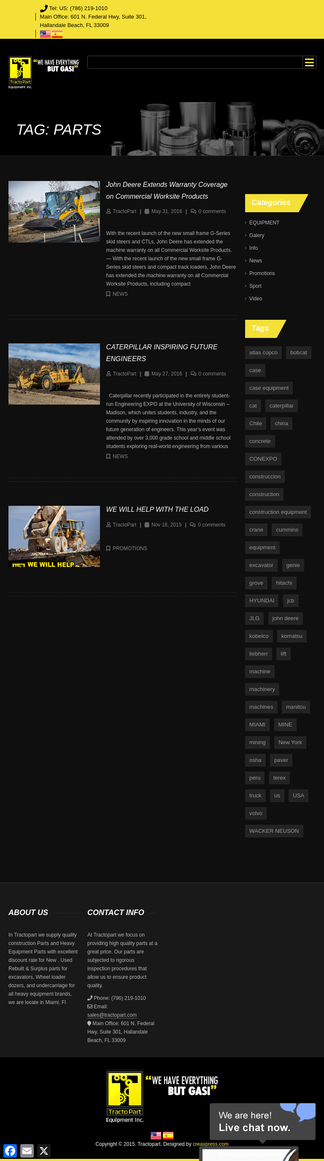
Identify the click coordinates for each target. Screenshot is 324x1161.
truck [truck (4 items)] (255, 795)
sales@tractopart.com (112, 1015)
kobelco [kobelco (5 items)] (258, 636)
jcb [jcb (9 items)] (290, 600)
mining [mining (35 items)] (257, 742)
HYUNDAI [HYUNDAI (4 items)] (261, 600)
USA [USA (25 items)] (298, 795)
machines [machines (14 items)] (261, 707)
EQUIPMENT (264, 223)
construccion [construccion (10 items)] (265, 476)
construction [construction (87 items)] (264, 494)
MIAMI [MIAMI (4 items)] (257, 724)
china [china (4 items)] (281, 423)
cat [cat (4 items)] (253, 405)
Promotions (130, 548)
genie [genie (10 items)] (293, 565)
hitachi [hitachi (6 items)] (284, 583)
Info (253, 248)
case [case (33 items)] (255, 370)
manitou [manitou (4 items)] (296, 707)
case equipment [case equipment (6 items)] (269, 388)
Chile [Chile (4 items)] (255, 423)
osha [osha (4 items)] (255, 760)
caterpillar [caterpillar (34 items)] (282, 405)
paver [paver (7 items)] (281, 760)
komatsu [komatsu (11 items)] (291, 636)
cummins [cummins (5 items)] (287, 529)
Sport (255, 286)
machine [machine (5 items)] (259, 671)
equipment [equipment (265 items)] (262, 547)
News (120, 294)
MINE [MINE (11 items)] (285, 724)
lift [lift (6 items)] (283, 654)
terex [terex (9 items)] (279, 778)
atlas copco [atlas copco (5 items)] (263, 352)
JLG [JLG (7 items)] (254, 618)
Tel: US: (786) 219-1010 (78, 8)
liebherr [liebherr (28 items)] (258, 654)
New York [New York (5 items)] (290, 742)
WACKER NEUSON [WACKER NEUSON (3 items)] (274, 831)
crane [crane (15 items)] (256, 529)
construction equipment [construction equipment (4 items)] (278, 512)
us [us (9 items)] (277, 795)
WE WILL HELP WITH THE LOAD (157, 509)
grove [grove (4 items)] (256, 583)
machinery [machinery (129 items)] (262, 689)
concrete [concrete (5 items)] (260, 441)
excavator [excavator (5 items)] (261, 565)
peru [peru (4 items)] (254, 778)
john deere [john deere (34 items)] (286, 618)
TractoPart (125, 211)
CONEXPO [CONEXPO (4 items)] (263, 459)
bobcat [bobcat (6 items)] (298, 352)
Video (255, 299)
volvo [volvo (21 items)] (255, 813)
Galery (256, 235)
